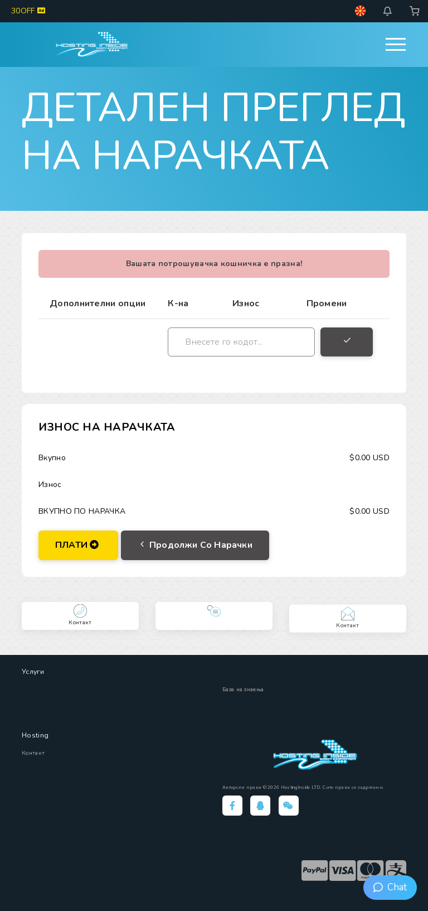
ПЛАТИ (77, 545)
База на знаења (243, 689)
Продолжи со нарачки (195, 545)
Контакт (33, 753)
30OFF (28, 11)
